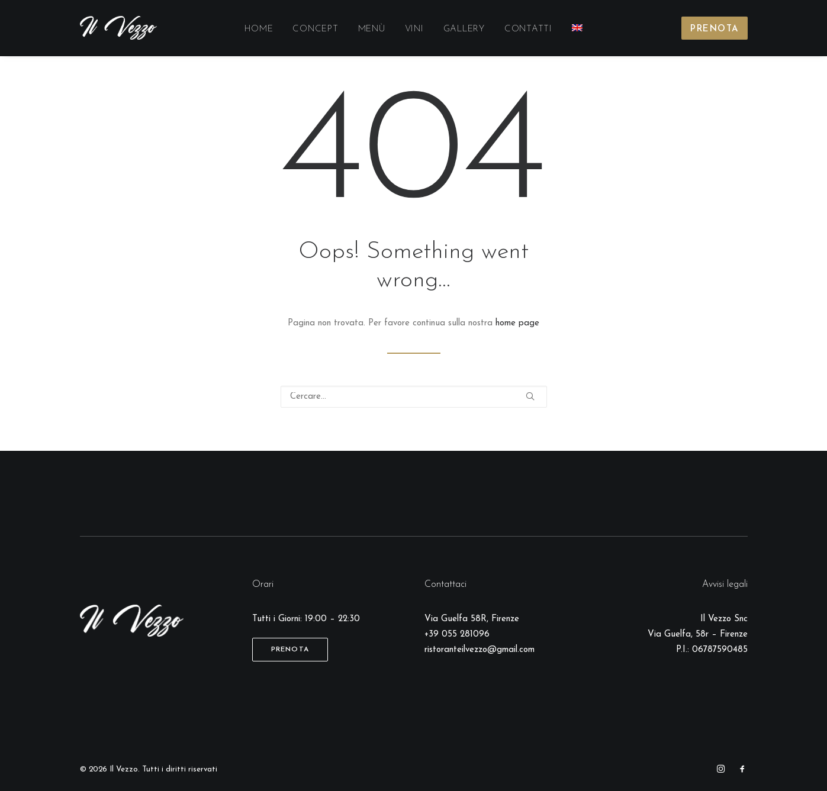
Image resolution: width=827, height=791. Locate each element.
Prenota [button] (290, 649)
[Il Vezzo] (118, 28)
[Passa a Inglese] (577, 28)
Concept (315, 29)
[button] (530, 396)
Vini (414, 29)
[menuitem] (258, 29)
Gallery (464, 29)
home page (517, 323)
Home (258, 29)
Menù (371, 29)
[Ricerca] (414, 397)
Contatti (528, 29)
